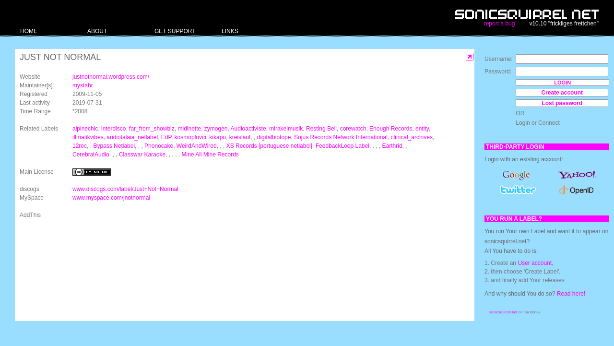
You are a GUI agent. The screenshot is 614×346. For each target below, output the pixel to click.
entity (422, 128)
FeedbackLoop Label (342, 146)
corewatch (353, 128)
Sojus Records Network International (341, 137)
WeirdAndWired (197, 146)
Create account (562, 92)
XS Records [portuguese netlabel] (269, 146)
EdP (166, 137)
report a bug (499, 23)
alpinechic (85, 128)
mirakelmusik (286, 128)
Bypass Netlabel (114, 146)
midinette (189, 128)
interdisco (113, 128)
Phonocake (158, 146)
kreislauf (240, 137)
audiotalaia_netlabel (132, 137)
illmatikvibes (88, 137)
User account (535, 263)
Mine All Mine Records (209, 154)
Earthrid (392, 146)
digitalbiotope (274, 137)
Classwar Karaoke (142, 154)
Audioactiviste (248, 128)
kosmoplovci (190, 137)
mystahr (82, 85)
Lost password (562, 103)
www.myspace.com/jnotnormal (111, 197)
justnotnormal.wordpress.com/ (110, 76)
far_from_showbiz (152, 128)
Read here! (571, 293)
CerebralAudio (90, 154)
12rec (79, 146)
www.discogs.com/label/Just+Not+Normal (125, 189)
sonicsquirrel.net (503, 312)
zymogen (216, 128)
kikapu (217, 137)
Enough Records (390, 128)
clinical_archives (412, 137)
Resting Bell (321, 128)
